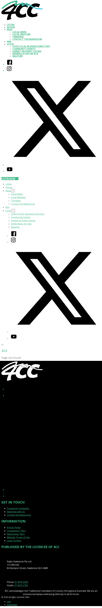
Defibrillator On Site (25, 53)
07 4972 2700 (21, 585)
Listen (10, 24)
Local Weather (21, 34)
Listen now (9, 178)
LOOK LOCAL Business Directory (31, 46)
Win (9, 41)
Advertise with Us (16, 511)
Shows (11, 27)
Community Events (23, 48)
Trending (18, 36)
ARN (9, 601)
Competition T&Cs (16, 530)
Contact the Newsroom (27, 39)
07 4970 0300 (21, 582)
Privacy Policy (14, 527)
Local (10, 44)
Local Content (14, 540)
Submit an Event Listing (27, 51)
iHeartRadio (12, 604)
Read (9, 29)
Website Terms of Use (18, 537)
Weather (17, 56)
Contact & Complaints (18, 508)
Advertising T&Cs (16, 534)
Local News (19, 31)
